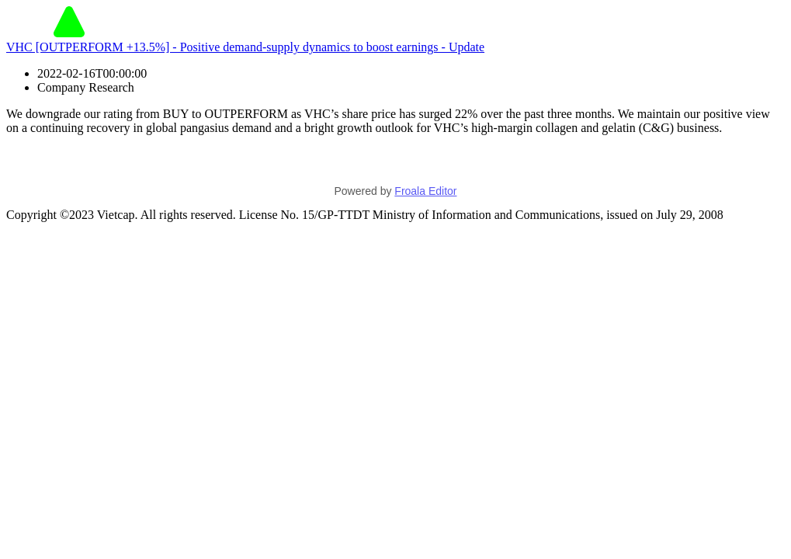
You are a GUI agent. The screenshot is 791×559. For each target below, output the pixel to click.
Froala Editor (425, 191)
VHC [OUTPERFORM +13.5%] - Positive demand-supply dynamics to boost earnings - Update (245, 47)
